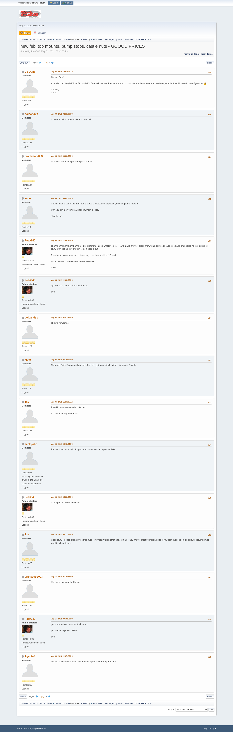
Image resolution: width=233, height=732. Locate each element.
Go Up (23, 696)
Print (210, 63)
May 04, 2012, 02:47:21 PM (62, 317)
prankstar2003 (34, 156)
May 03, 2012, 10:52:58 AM (62, 72)
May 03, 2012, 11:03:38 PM (62, 280)
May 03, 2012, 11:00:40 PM (62, 240)
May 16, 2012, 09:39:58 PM (62, 619)
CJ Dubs (30, 71)
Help (205, 728)
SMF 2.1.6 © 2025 (24, 728)
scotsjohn (31, 444)
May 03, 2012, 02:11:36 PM (62, 114)
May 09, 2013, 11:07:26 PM (62, 656)
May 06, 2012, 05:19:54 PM (62, 444)
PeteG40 (85, 39)
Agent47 (29, 656)
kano (28, 198)
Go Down (24, 63)
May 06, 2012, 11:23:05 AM (62, 402)
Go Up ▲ (213, 728)
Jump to (171, 709)
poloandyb (31, 114)
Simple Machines (39, 728)
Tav (27, 402)
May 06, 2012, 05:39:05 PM (62, 497)
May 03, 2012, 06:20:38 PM (62, 156)
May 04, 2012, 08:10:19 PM (62, 360)
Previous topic (192, 54)
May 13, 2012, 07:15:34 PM (62, 577)
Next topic (207, 54)
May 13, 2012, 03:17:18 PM (62, 534)
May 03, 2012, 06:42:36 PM (62, 198)
